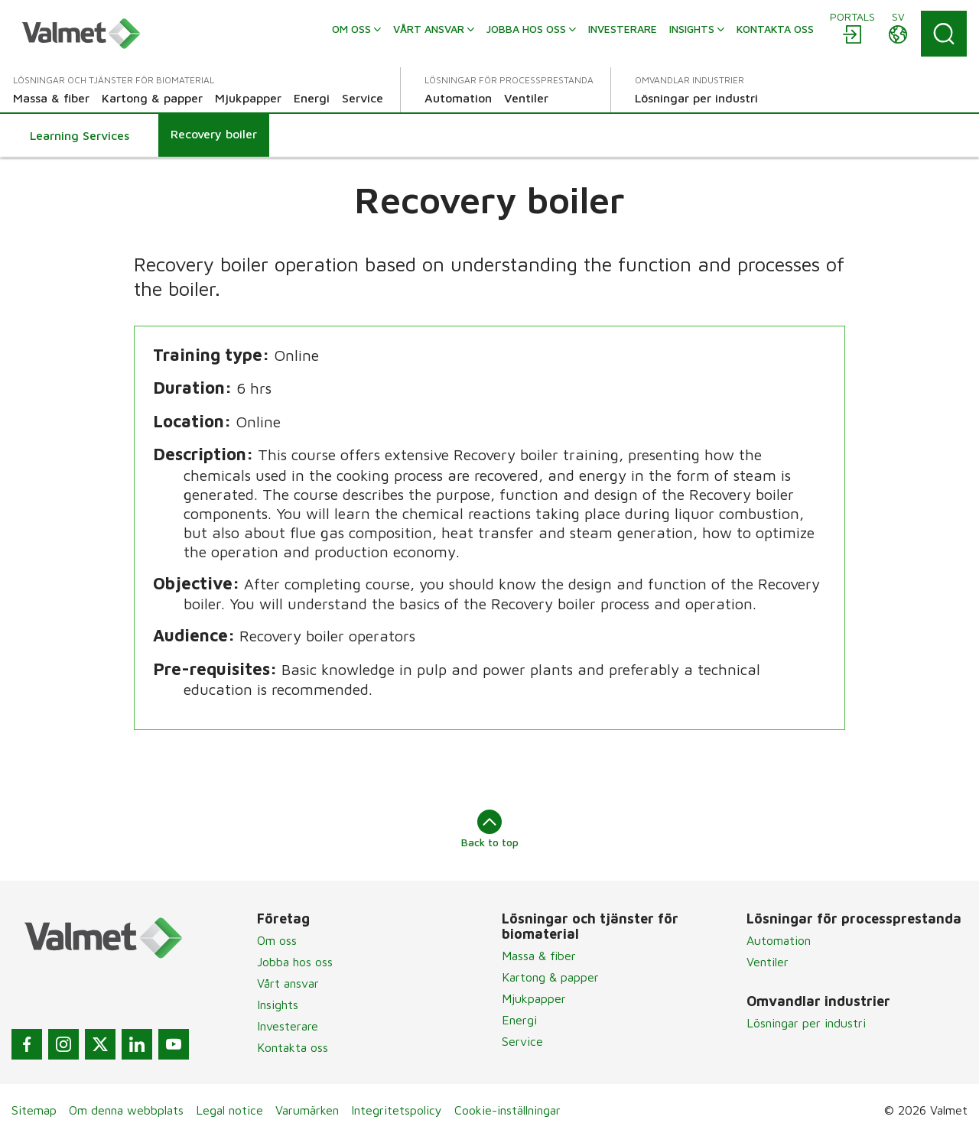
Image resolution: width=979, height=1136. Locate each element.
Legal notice (229, 1110)
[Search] (944, 34)
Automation (778, 940)
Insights (277, 1004)
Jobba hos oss (295, 962)
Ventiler (767, 962)
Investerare (287, 1026)
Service (522, 1041)
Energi (519, 1020)
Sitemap (34, 1110)
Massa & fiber (539, 955)
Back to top (490, 829)
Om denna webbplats (126, 1110)
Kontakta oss (292, 1047)
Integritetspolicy (396, 1110)
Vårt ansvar (288, 983)
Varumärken (307, 1110)
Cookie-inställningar (507, 1110)
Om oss (277, 940)
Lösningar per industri (806, 1023)
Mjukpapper (534, 998)
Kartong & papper (550, 977)
